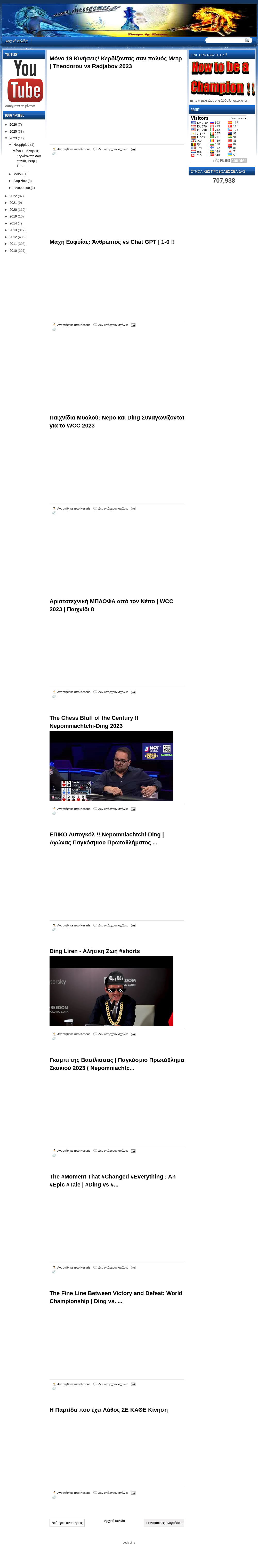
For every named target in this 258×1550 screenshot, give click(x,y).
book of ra (129, 1542)
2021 (14, 203)
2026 (14, 124)
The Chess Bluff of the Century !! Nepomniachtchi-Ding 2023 (94, 722)
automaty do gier (11, 1)
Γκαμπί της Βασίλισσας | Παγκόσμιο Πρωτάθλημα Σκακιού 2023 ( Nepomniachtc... (117, 1064)
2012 (14, 237)
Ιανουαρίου (22, 188)
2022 (14, 196)
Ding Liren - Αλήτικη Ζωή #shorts (95, 951)
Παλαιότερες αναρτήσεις (164, 1523)
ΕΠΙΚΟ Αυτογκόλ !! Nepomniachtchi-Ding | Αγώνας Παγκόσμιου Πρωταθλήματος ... (107, 838)
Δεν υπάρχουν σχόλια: (113, 149)
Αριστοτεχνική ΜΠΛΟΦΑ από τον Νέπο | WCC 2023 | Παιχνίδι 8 (111, 605)
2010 (14, 251)
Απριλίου (20, 181)
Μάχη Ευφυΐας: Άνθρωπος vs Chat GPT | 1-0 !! (112, 242)
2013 (14, 230)
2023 (14, 138)
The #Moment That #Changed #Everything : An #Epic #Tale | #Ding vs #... (113, 1180)
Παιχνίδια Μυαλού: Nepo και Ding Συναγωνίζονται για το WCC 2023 (117, 421)
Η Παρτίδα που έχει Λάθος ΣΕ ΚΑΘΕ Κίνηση (109, 1410)
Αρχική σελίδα (16, 40)
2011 (14, 244)
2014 (14, 223)
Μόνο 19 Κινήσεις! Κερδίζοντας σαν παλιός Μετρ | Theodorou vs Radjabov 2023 (116, 62)
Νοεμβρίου (21, 145)
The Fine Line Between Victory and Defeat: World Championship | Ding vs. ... (116, 1297)
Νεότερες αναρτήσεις (67, 1523)
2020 (14, 210)
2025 (14, 131)
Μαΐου (18, 174)
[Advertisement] (88, 203)
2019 (14, 216)
